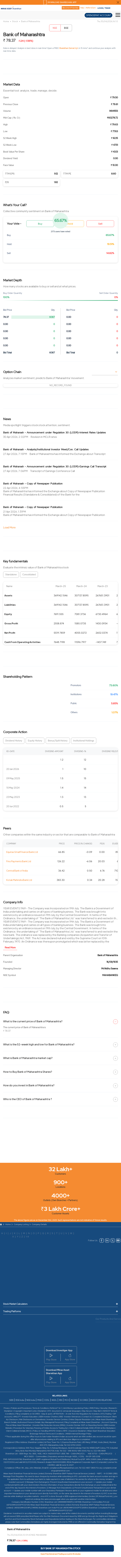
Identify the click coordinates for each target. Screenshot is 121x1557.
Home (6, 21)
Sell (100, 223)
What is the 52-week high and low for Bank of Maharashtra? (38, 1044)
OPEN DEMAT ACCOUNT (98, 15)
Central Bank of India (17, 870)
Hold (70, 223)
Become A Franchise (70, 8)
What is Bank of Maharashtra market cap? (27, 1058)
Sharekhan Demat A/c (69, 48)
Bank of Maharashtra (30, 21)
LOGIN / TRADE (104, 8)
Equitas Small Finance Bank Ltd (22, 851)
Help (82, 8)
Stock (15, 21)
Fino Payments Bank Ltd (18, 861)
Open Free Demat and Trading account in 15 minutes (60, 1554)
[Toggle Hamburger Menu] (118, 15)
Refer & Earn (91, 8)
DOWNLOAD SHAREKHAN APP (62, 2)
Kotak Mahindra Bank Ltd (19, 879)
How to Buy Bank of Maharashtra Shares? (27, 1071)
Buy (40, 223)
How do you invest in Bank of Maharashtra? (28, 1085)
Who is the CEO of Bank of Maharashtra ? (27, 1099)
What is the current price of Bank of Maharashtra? (32, 1021)
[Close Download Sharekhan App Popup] (118, 2)
